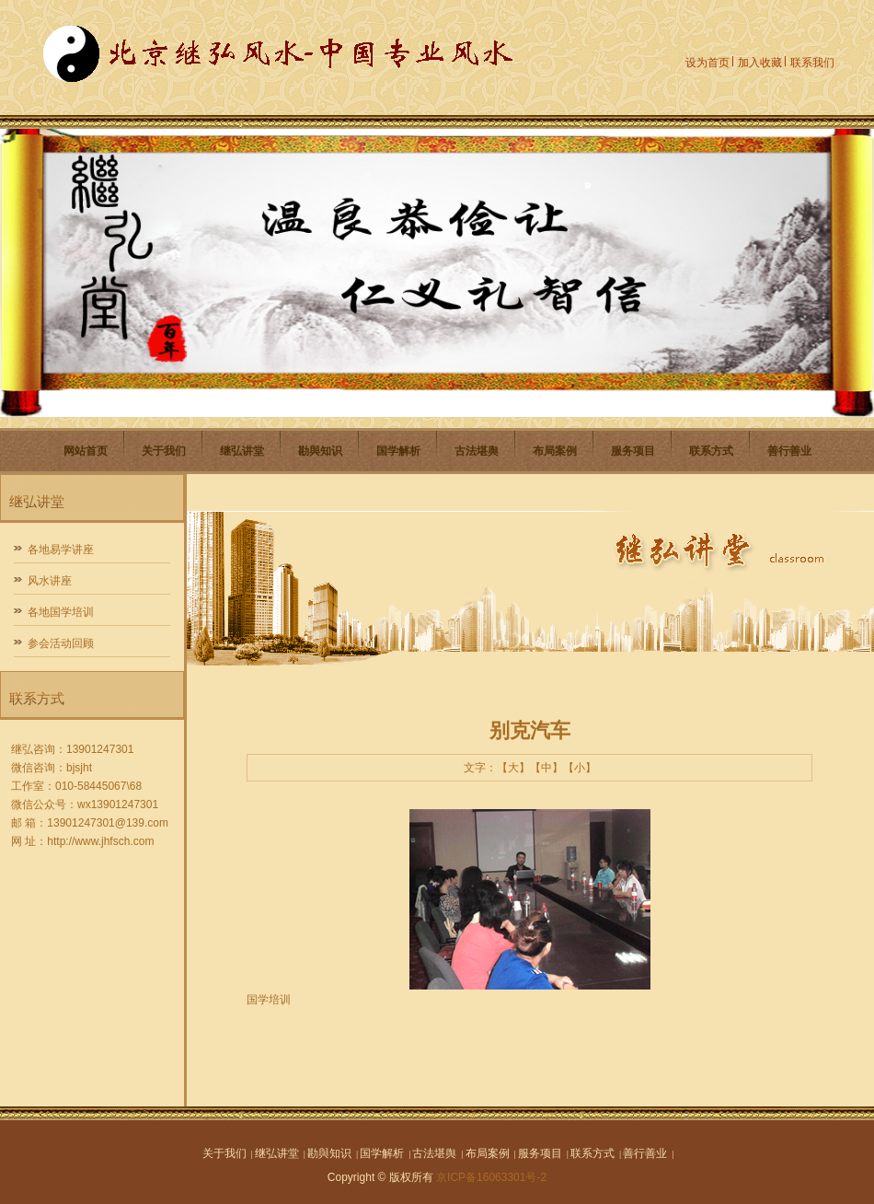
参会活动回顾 (61, 643)
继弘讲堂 (242, 451)
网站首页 (85, 451)
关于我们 (164, 451)
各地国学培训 (61, 612)
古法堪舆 (476, 451)
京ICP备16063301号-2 (491, 1177)
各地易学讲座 (61, 549)
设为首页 (707, 62)
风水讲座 (50, 580)
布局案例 (555, 451)
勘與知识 (320, 451)
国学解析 (398, 451)
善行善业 (789, 451)
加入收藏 (760, 62)
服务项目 (633, 451)
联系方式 (711, 451)
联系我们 (812, 62)
